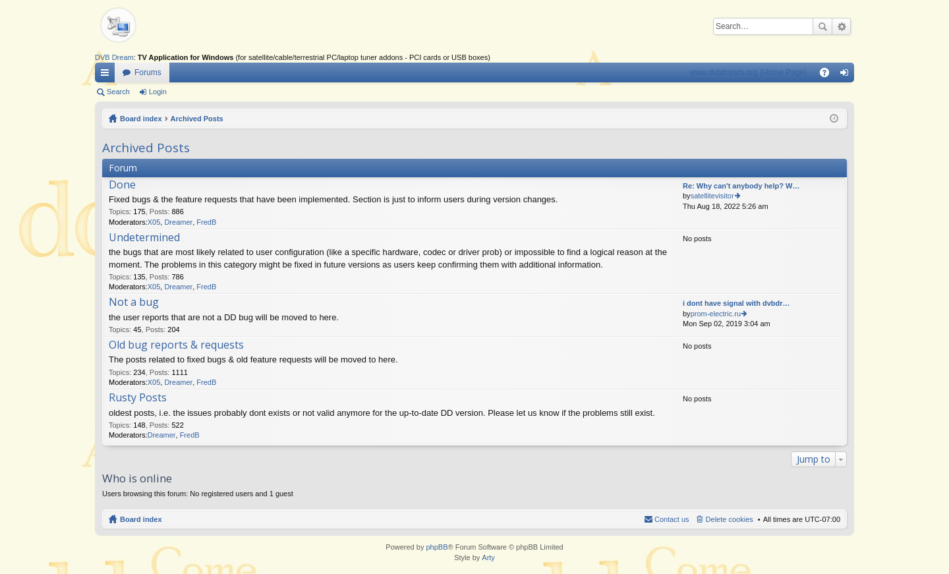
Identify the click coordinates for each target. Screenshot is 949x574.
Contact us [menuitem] (671, 519)
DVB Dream (114, 57)
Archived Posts (197, 119)
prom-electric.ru (716, 314)
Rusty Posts (138, 398)
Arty (488, 557)
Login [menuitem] (847, 75)
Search (822, 26)
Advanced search (841, 26)
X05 (154, 222)
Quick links (107, 75)
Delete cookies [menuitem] (729, 519)
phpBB (436, 547)
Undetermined (144, 237)
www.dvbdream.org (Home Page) (748, 72)
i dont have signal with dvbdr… (736, 303)
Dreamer (178, 222)
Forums (147, 72)
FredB (206, 222)
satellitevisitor (712, 196)
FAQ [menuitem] (828, 75)
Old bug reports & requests (176, 345)
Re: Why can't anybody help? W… (741, 186)
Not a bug (134, 302)
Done (122, 185)
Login (158, 92)
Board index (141, 119)
